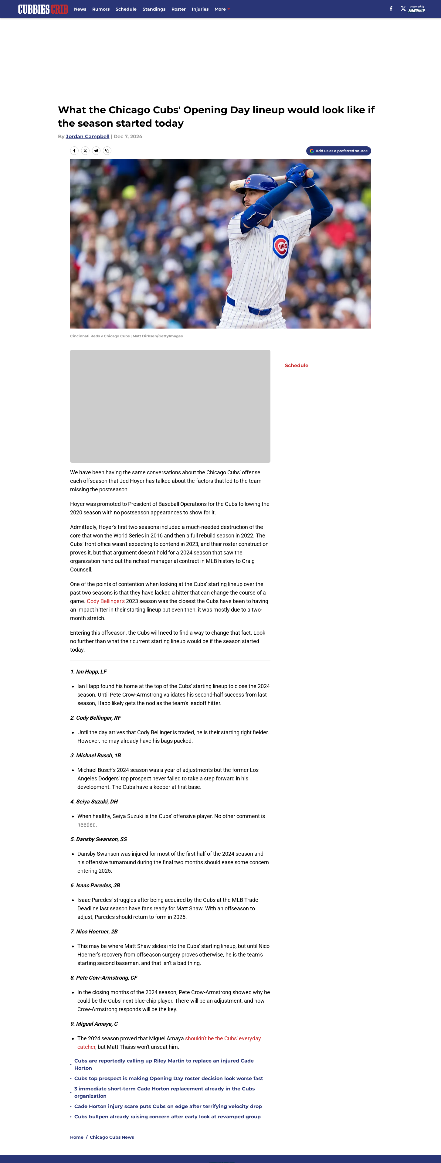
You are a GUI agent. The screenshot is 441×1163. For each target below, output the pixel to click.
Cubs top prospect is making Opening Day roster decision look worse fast (168, 1078)
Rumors (101, 9)
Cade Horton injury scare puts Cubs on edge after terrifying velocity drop (168, 1106)
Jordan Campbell (88, 136)
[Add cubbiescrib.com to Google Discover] (338, 150)
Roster (178, 9)
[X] (403, 8)
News (80, 9)
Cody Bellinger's (105, 601)
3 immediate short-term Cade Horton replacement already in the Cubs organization (164, 1092)
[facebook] (391, 8)
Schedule (126, 9)
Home (76, 1137)
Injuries (200, 9)
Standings (154, 9)
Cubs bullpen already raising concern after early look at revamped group (167, 1117)
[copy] (107, 150)
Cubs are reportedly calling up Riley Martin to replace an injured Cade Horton (164, 1064)
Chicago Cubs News (112, 1137)
